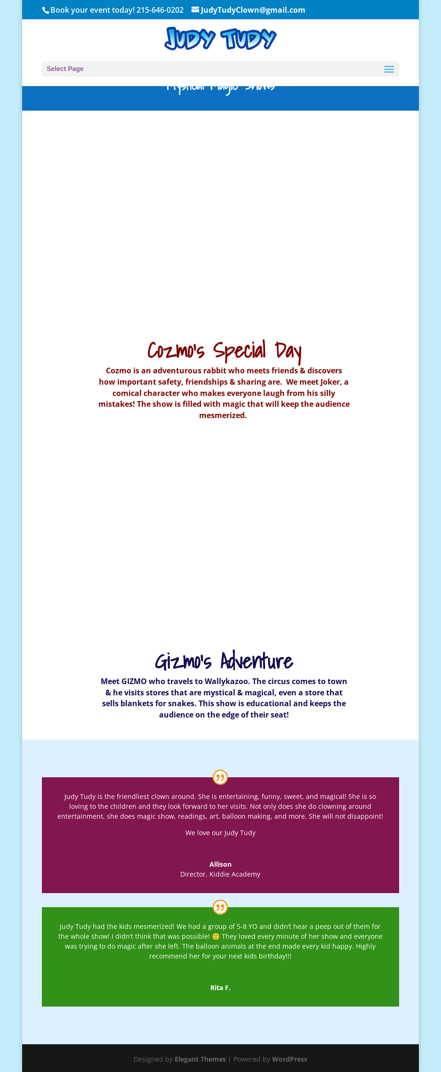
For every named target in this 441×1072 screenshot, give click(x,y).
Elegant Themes (200, 1059)
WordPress (289, 1059)
